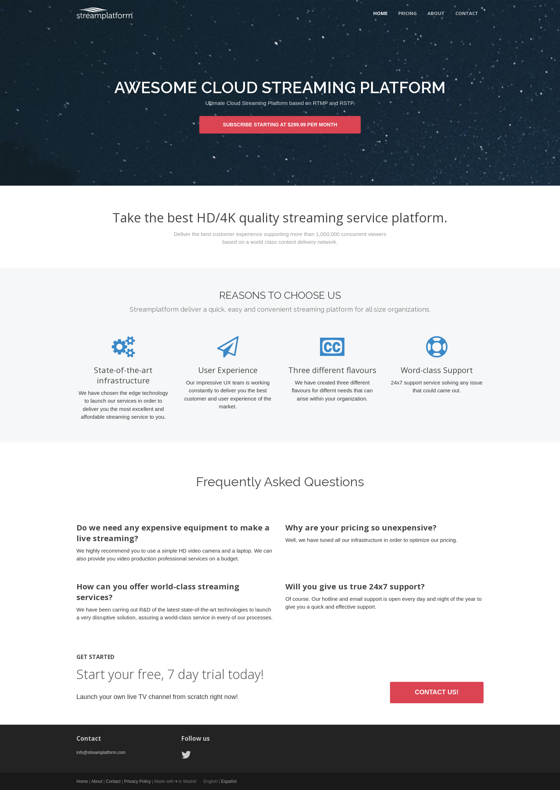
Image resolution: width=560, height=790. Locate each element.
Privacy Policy (137, 781)
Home (380, 13)
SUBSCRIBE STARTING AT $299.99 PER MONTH (280, 124)
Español (228, 781)
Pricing (407, 13)
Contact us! (437, 692)
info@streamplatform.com (101, 752)
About (436, 13)
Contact (466, 13)
